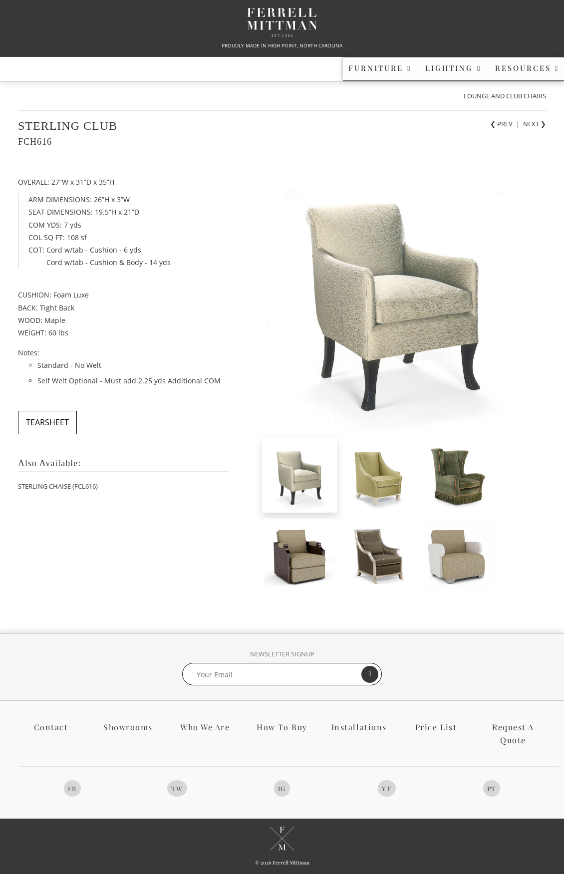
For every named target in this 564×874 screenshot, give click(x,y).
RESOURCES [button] (308, 68)
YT (386, 788)
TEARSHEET (47, 422)
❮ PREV (501, 123)
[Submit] (369, 674)
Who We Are (205, 727)
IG (282, 788)
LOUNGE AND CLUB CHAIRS (505, 95)
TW (177, 788)
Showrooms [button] (128, 727)
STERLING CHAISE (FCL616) (58, 486)
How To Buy (282, 727)
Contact (51, 727)
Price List (436, 727)
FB (72, 788)
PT (491, 788)
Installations (359, 727)
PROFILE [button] (422, 68)
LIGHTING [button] (192, 68)
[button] (511, 68)
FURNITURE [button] (75, 68)
